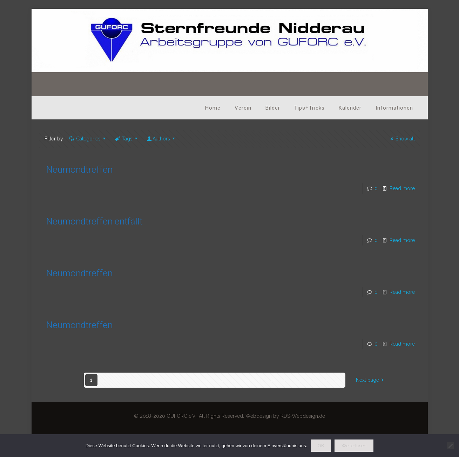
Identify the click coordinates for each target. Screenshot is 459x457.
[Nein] (450, 445)
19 (324, 380)
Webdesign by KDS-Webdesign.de (285, 416)
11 (221, 380)
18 (312, 380)
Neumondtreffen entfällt (94, 221)
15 (273, 380)
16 (286, 380)
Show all (402, 138)
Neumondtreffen (79, 169)
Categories (88, 138)
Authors (161, 138)
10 (208, 380)
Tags (127, 138)
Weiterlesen (354, 445)
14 (259, 380)
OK (321, 445)
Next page (371, 380)
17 (299, 380)
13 (246, 380)
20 (338, 380)
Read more (402, 188)
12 (233, 380)
